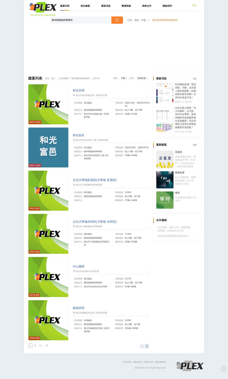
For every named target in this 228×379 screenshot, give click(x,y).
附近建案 (85, 6)
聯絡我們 (167, 6)
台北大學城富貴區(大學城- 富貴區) (95, 180)
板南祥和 (78, 308)
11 (47, 345)
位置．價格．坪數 (136, 20)
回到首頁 (127, 362)
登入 (195, 5)
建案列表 (65, 6)
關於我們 (138, 362)
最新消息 (106, 6)
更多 (195, 78)
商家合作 (146, 6)
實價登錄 (126, 6)
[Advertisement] (114, 48)
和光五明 (78, 90)
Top (224, 369)
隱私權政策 (160, 362)
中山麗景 (78, 266)
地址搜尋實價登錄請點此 (165, 20)
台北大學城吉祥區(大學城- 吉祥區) (95, 221)
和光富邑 (78, 135)
